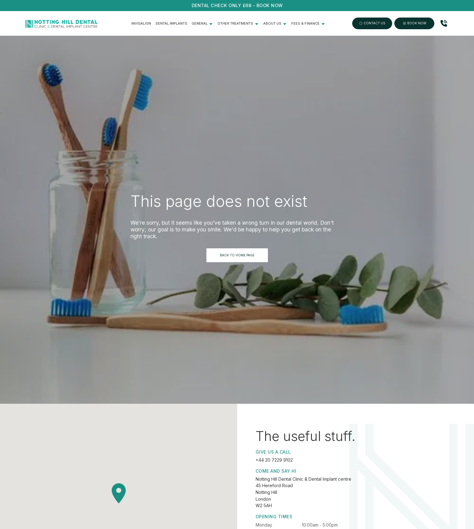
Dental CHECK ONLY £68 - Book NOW (237, 5)
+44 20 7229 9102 (274, 460)
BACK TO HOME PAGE (237, 255)
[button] (202, 23)
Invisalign (141, 23)
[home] (61, 23)
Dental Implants (171, 23)
